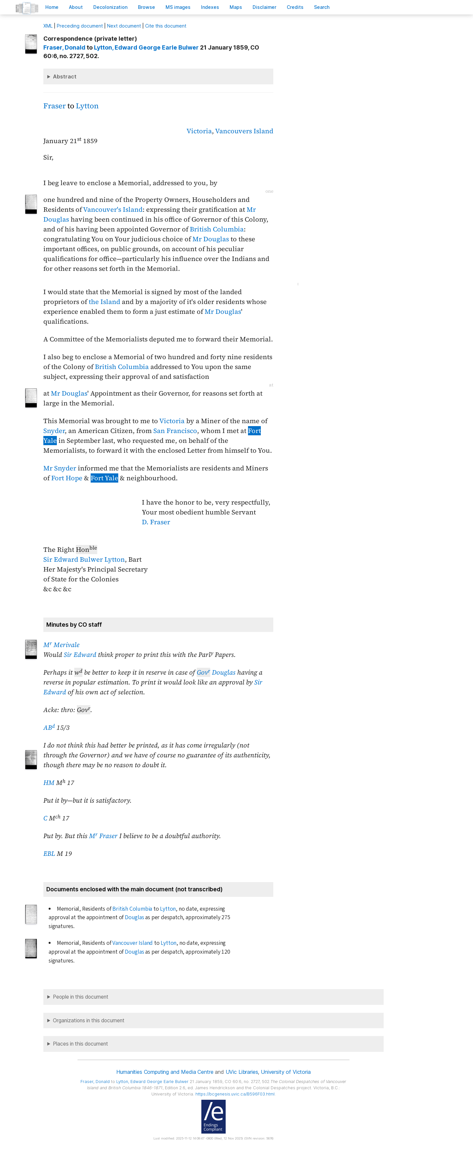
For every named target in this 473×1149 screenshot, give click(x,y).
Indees (210, 7)
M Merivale (61, 644)
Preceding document (80, 26)
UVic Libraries (242, 1072)
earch (322, 7)
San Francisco (175, 430)
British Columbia (217, 229)
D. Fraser (156, 522)
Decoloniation (110, 7)
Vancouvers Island (244, 131)
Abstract (65, 76)
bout (76, 7)
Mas (236, 7)
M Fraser (103, 835)
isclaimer (264, 7)
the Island (104, 301)
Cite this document (165, 26)
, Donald (64, 47)
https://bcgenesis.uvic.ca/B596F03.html (235, 1094)
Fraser (54, 106)
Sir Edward (80, 654)
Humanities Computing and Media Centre (164, 1072)
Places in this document (80, 1044)
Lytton (87, 106)
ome (51, 7)
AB (49, 727)
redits (295, 7)
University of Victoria (285, 1072)
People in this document (80, 997)
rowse (146, 7)
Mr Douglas (210, 239)
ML (48, 26)
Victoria (199, 131)
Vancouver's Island (113, 209)
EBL (49, 853)
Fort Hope (66, 478)
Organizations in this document (88, 1020)
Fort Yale (104, 478)
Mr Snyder (59, 468)
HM (49, 782)
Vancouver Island (132, 943)
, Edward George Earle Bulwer (146, 47)
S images (178, 7)
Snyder (54, 430)
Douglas (216, 672)
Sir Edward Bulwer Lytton (84, 559)
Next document (124, 26)
